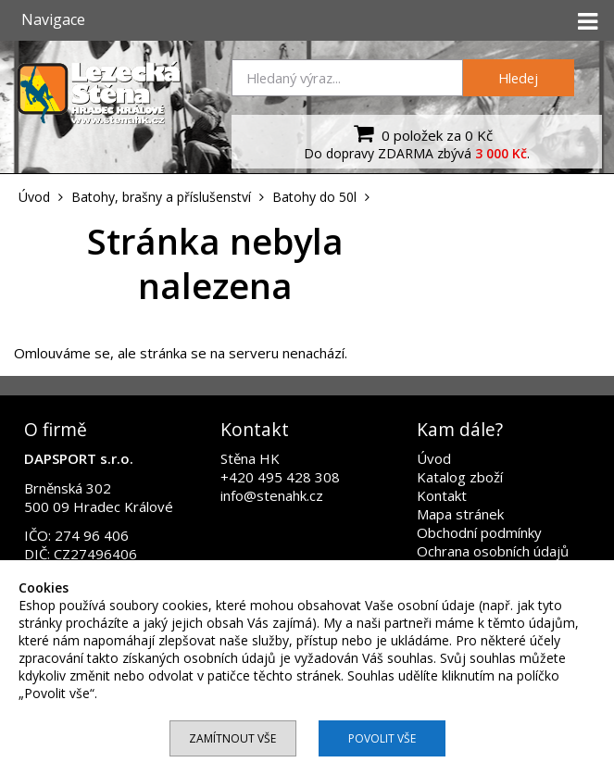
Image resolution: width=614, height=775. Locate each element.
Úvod (434, 458)
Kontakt (442, 495)
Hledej (518, 78)
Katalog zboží (460, 477)
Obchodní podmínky (479, 532)
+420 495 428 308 (280, 477)
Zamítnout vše (232, 738)
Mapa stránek (460, 514)
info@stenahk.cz (271, 495)
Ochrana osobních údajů (493, 551)
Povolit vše (382, 738)
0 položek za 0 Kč (421, 133)
